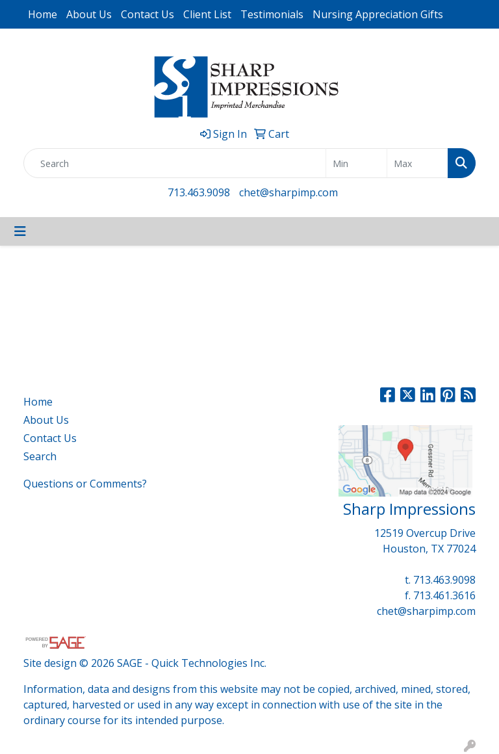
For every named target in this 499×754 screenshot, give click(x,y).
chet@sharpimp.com (288, 192)
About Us (89, 14)
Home (42, 14)
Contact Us (147, 14)
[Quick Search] (174, 163)
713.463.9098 (199, 192)
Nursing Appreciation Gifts (378, 14)
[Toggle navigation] (20, 231)
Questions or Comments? (85, 483)
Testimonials (271, 14)
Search (40, 456)
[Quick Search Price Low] (356, 163)
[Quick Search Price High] (417, 163)
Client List (207, 14)
